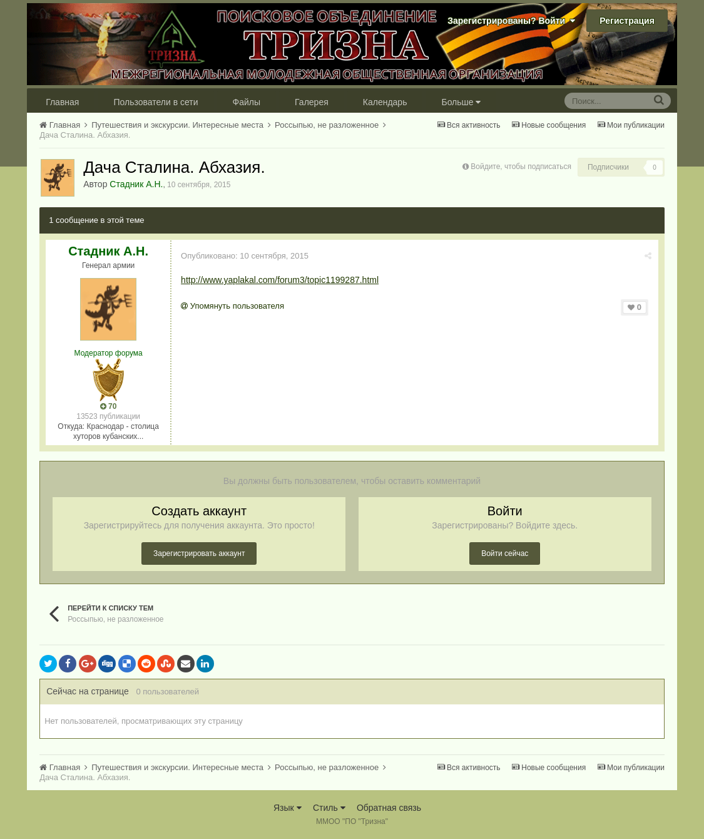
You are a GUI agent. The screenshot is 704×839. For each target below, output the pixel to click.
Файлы (246, 102)
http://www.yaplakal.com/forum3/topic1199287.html (280, 280)
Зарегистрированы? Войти (511, 21)
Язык (287, 808)
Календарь (385, 102)
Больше (461, 102)
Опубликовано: (245, 255)
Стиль (329, 808)
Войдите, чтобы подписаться (521, 166)
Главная (62, 102)
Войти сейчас (504, 553)
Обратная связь (389, 808)
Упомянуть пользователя (232, 306)
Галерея (312, 102)
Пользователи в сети (155, 102)
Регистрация (627, 21)
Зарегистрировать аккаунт (199, 553)
